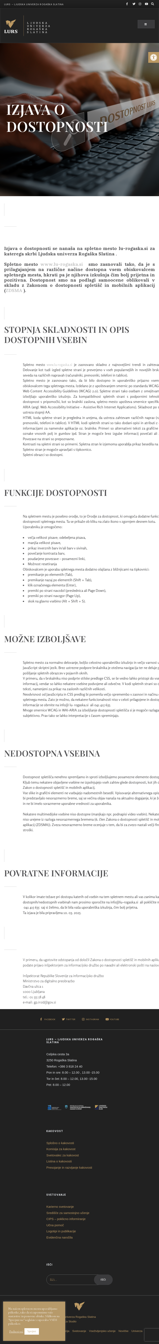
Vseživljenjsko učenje (102, 1331)
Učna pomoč (55, 1225)
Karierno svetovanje (60, 1206)
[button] (153, 57)
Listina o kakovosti (59, 1161)
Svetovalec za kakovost (62, 1155)
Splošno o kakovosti (60, 1143)
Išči (103, 1279)
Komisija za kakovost (60, 1149)
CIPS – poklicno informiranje (66, 1219)
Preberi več (16, 1331)
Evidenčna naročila (59, 1237)
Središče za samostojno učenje (67, 1213)
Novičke (124, 1331)
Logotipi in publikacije (61, 1231)
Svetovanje (79, 1331)
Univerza (136, 1331)
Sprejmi (31, 1331)
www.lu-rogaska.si (61, 293)
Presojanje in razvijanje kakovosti (69, 1167)
